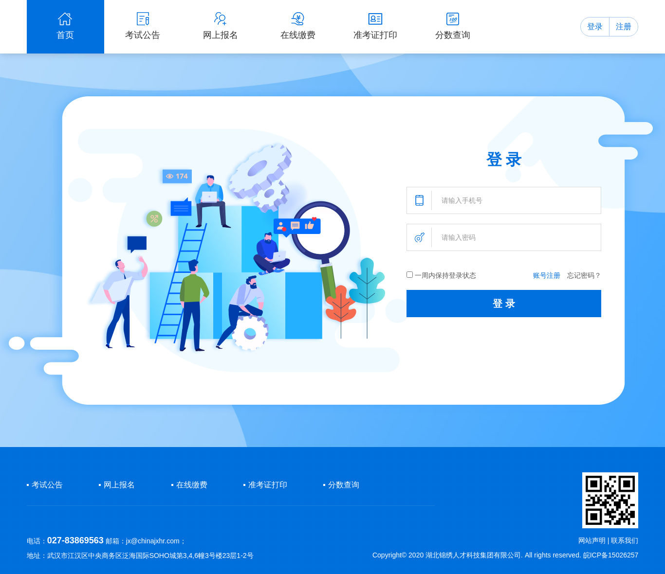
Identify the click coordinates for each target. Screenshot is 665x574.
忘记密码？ (584, 275)
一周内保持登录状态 (441, 275)
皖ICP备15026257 (611, 555)
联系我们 (624, 540)
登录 (595, 26)
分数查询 (343, 485)
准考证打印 (267, 485)
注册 (623, 26)
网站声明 (592, 540)
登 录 (504, 303)
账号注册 (546, 275)
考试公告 (47, 485)
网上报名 (119, 485)
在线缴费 (191, 485)
